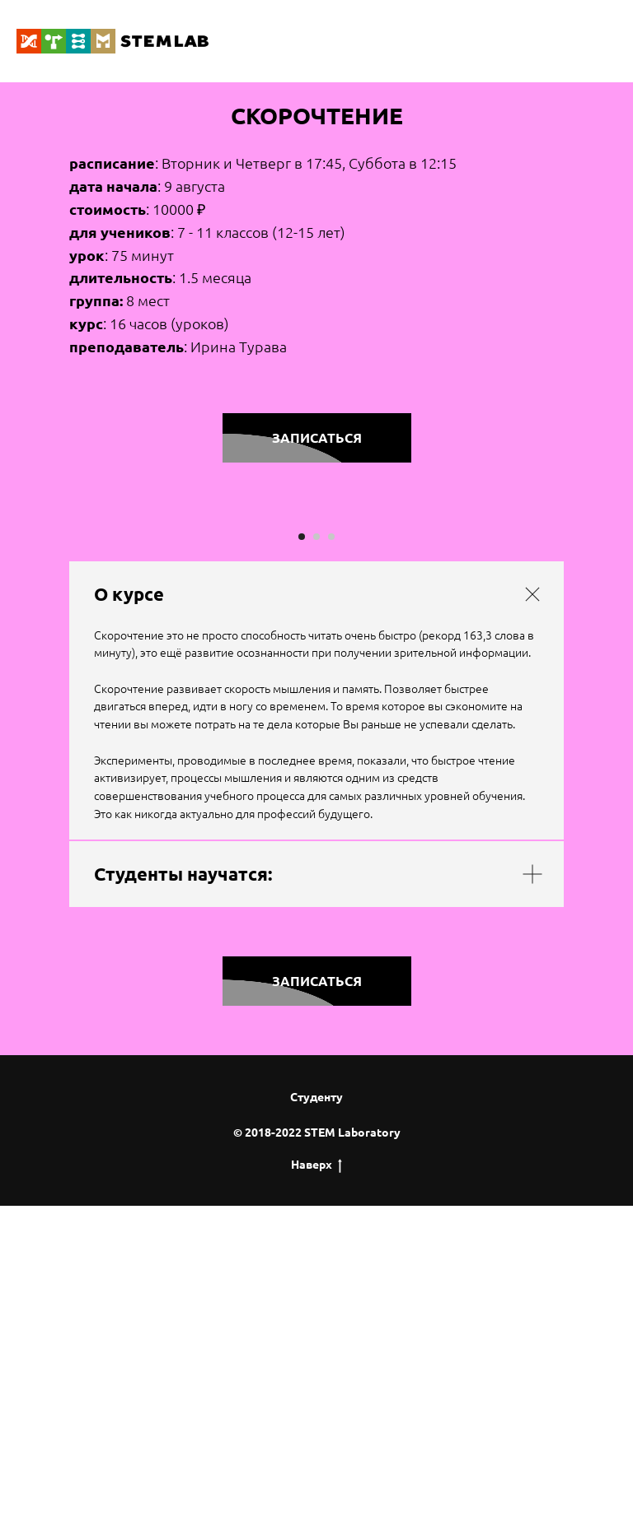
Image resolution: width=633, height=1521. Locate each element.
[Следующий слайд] (600, 670)
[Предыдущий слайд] (32, 670)
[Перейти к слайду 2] (316, 852)
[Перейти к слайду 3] (331, 852)
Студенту (316, 1413)
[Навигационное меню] (605, 41)
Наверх (316, 1480)
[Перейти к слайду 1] (301, 852)
